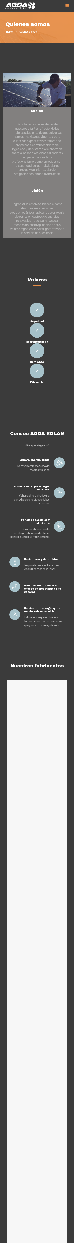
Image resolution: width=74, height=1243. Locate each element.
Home (9, 31)
